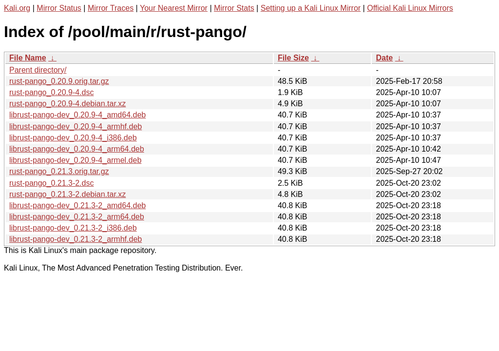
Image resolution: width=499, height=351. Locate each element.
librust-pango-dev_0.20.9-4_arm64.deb (76, 149)
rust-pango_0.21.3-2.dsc (51, 183)
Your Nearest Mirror (174, 8)
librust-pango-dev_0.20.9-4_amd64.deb (77, 115)
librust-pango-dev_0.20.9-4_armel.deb (75, 160)
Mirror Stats (234, 8)
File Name (27, 58)
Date (384, 58)
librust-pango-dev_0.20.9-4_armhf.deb (75, 126)
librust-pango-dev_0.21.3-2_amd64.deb (77, 205)
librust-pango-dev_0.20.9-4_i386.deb (73, 138)
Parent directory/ (37, 70)
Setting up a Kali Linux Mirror (311, 8)
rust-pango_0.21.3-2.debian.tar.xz (67, 194)
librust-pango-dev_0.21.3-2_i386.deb (73, 228)
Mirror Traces (111, 8)
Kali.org (17, 8)
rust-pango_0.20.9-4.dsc (51, 92)
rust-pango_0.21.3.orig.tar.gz (59, 171)
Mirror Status (59, 8)
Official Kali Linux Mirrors (410, 8)
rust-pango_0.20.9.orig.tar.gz (59, 81)
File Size (293, 58)
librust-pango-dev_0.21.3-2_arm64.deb (76, 217)
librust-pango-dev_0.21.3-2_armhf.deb (75, 239)
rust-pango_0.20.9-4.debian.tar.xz (67, 103)
